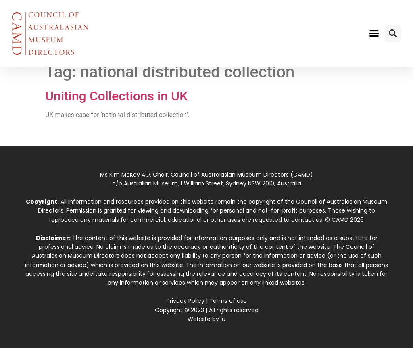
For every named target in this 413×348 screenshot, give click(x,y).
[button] (374, 33)
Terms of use (228, 301)
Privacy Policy (185, 301)
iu (223, 319)
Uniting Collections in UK (116, 96)
